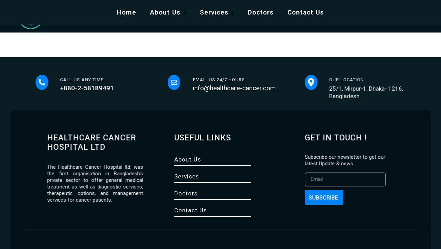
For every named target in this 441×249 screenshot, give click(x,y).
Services (217, 12)
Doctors (261, 12)
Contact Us (305, 12)
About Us (168, 12)
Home (126, 12)
